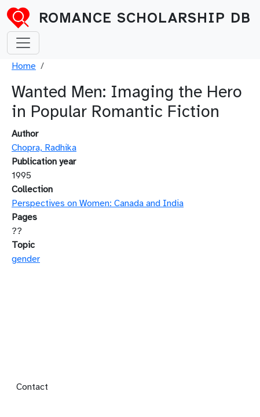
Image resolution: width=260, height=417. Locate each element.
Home (24, 66)
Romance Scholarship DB (145, 18)
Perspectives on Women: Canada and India (98, 203)
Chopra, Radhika (44, 147)
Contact (32, 387)
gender (26, 259)
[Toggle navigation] (23, 42)
